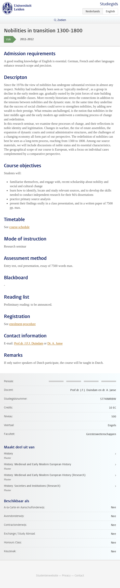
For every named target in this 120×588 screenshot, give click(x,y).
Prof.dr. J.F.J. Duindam (28, 343)
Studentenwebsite (47, 575)
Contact (79, 575)
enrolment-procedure (22, 324)
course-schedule (19, 227)
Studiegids (109, 4)
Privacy (66, 575)
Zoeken (61, 20)
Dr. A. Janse (55, 343)
